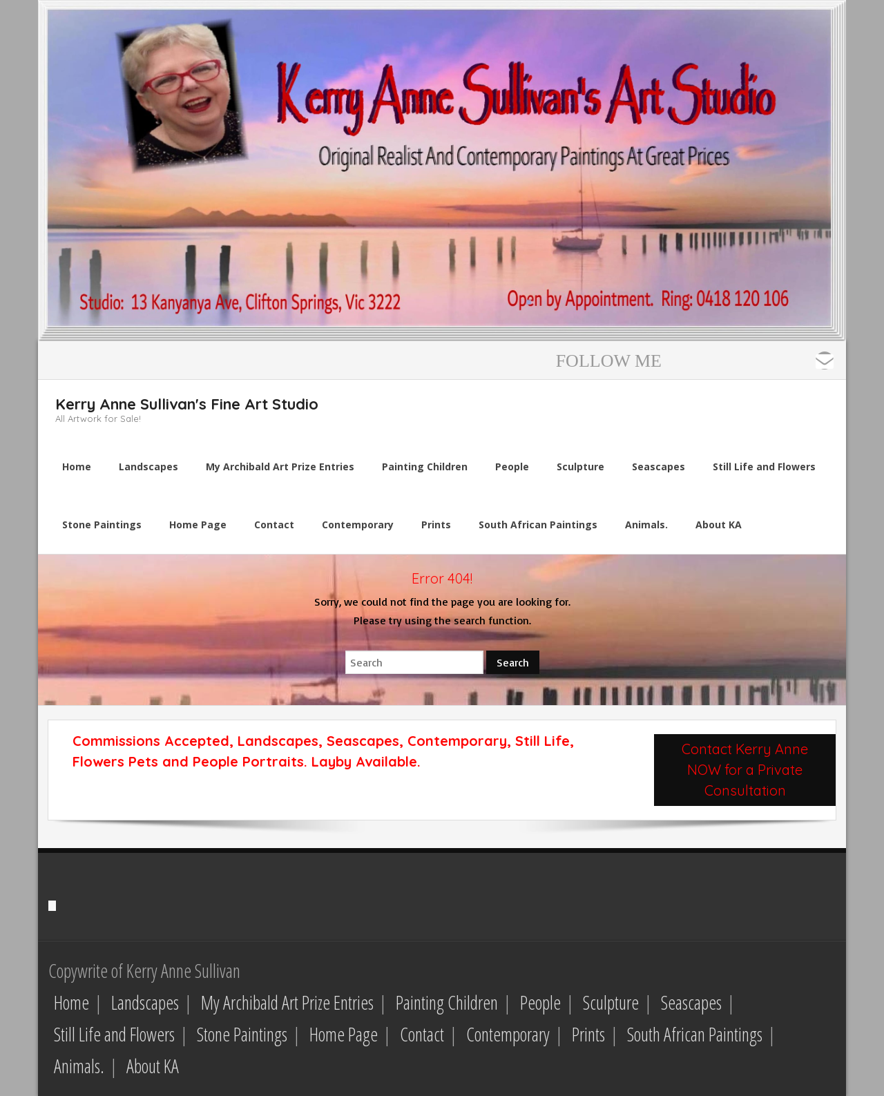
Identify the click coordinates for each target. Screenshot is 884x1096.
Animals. (79, 1066)
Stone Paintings (242, 1034)
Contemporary (508, 1034)
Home (71, 1002)
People (540, 1002)
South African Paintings (694, 1034)
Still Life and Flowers (114, 1034)
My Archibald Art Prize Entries (287, 1002)
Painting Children (447, 1002)
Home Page (343, 1034)
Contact (422, 1034)
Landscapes (145, 1002)
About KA (152, 1066)
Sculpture (611, 1002)
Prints (588, 1034)
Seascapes (691, 1002)
